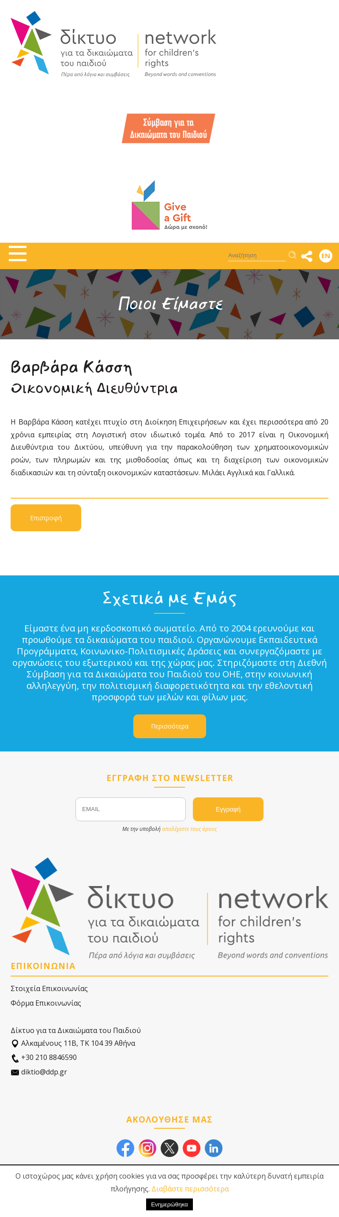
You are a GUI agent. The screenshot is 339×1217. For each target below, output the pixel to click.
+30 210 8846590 (44, 1057)
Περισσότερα (169, 726)
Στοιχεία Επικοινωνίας (49, 988)
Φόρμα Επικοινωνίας (46, 1003)
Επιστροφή (46, 518)
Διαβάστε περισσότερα (190, 1189)
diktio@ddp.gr (39, 1072)
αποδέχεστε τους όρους (189, 829)
